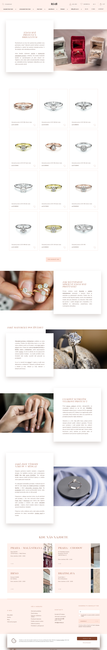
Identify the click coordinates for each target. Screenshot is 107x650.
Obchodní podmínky (36, 611)
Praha (16, 501)
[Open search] (7, 4)
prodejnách (18, 490)
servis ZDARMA (31, 475)
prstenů (23, 56)
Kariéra (9, 617)
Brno (20, 501)
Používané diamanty (36, 619)
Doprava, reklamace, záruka (36, 616)
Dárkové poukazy (35, 623)
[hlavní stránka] (54, 5)
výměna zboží (39, 513)
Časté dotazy (34, 613)
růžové (17, 347)
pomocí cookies (60, 640)
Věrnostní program (12, 622)
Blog (8, 619)
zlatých (33, 53)
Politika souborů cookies (37, 621)
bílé (39, 345)
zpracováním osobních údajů (90, 615)
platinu (21, 352)
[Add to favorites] (34, 125)
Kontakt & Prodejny (60, 614)
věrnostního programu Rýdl (33, 488)
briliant (29, 362)
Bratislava (26, 501)
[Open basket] (102, 4)
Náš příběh (10, 615)
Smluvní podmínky (87, 626)
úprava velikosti (71, 406)
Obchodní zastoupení (60, 616)
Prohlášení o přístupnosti (37, 626)
